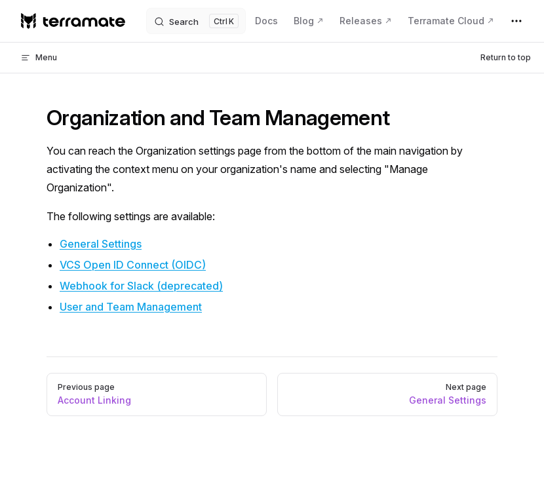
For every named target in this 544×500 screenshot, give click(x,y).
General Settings (101, 243)
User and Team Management (131, 306)
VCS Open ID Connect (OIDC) (133, 264)
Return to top (505, 57)
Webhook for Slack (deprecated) (141, 285)
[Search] (196, 21)
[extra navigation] (516, 21)
